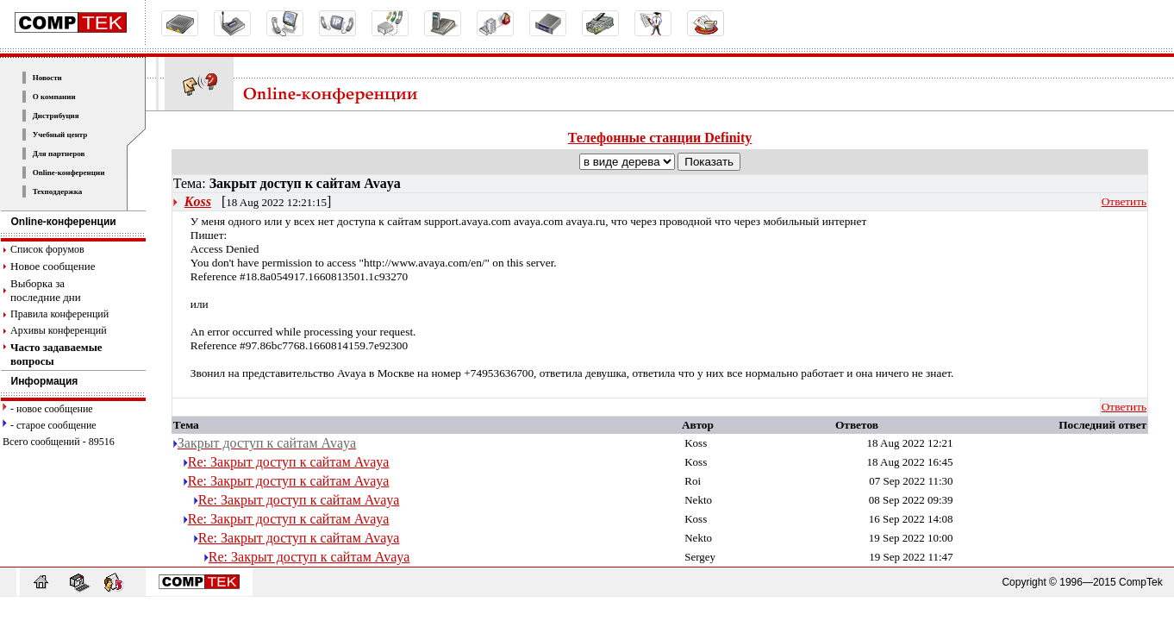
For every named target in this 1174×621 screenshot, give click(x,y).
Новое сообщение (52, 266)
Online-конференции (69, 172)
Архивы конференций (58, 330)
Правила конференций (59, 314)
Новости (47, 77)
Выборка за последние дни (45, 290)
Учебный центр (60, 134)
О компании (54, 96)
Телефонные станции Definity (660, 137)
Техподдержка (58, 191)
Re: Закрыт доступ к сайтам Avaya (289, 462)
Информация (39, 381)
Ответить (1124, 201)
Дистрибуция (56, 115)
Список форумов (47, 249)
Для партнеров (59, 153)
